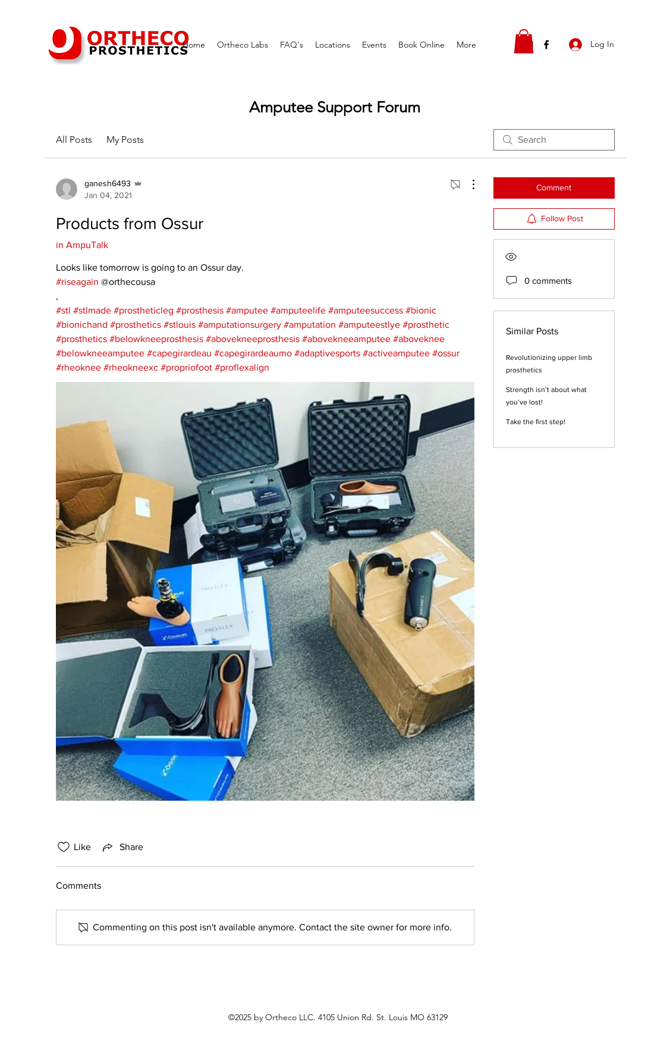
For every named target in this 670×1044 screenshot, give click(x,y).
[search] (554, 140)
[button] (524, 41)
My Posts (125, 139)
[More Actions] (467, 184)
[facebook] (546, 45)
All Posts (74, 139)
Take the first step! (535, 422)
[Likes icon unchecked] (63, 847)
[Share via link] (121, 847)
